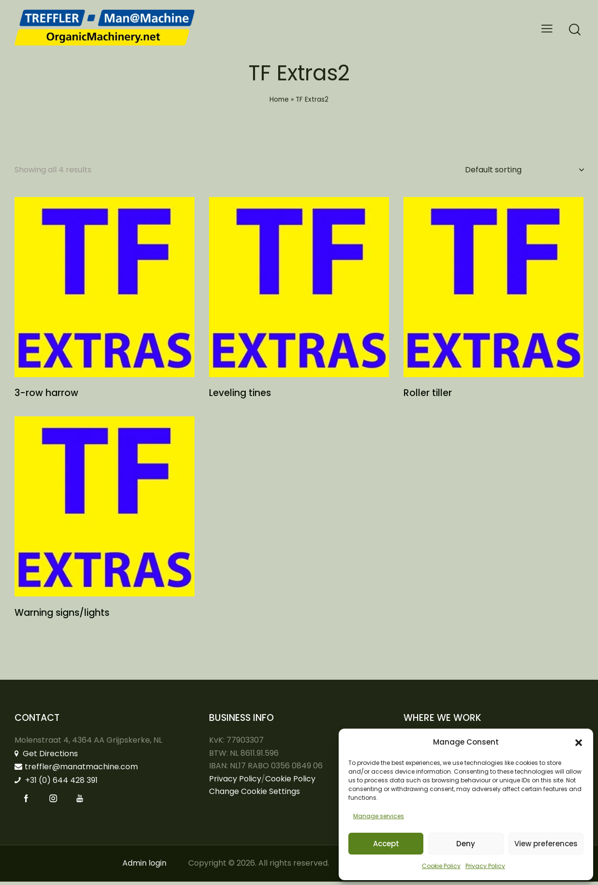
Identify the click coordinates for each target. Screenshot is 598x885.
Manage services (378, 816)
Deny (465, 844)
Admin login (144, 866)
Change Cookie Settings (254, 794)
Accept (386, 844)
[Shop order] (524, 170)
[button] (578, 743)
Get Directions (46, 756)
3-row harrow (46, 395)
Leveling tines (240, 395)
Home (279, 99)
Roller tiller (428, 395)
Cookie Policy (441, 866)
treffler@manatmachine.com (76, 770)
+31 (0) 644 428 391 (56, 783)
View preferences (546, 844)
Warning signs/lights (62, 616)
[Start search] (575, 29)
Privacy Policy (485, 866)
